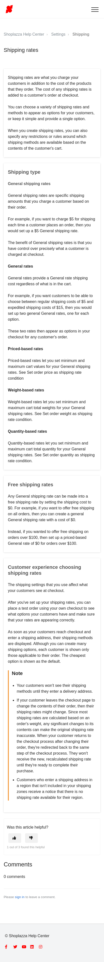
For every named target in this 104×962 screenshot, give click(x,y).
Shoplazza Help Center (24, 34)
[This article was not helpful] (31, 838)
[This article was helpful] (14, 838)
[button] (94, 9)
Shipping (81, 34)
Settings (58, 34)
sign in (19, 897)
